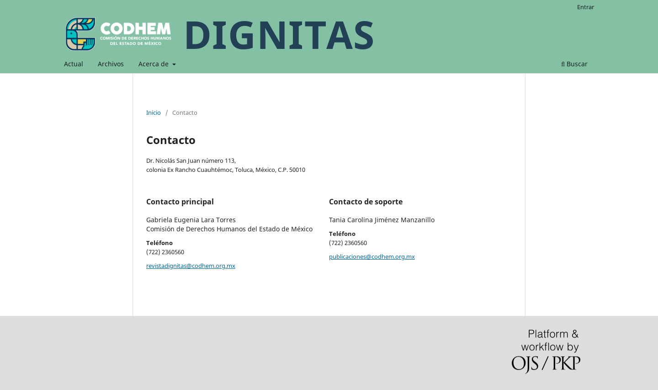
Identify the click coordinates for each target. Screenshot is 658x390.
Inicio (153, 112)
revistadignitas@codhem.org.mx (190, 266)
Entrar (585, 7)
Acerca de (154, 63)
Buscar (574, 63)
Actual (73, 63)
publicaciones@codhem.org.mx (372, 256)
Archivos (111, 63)
